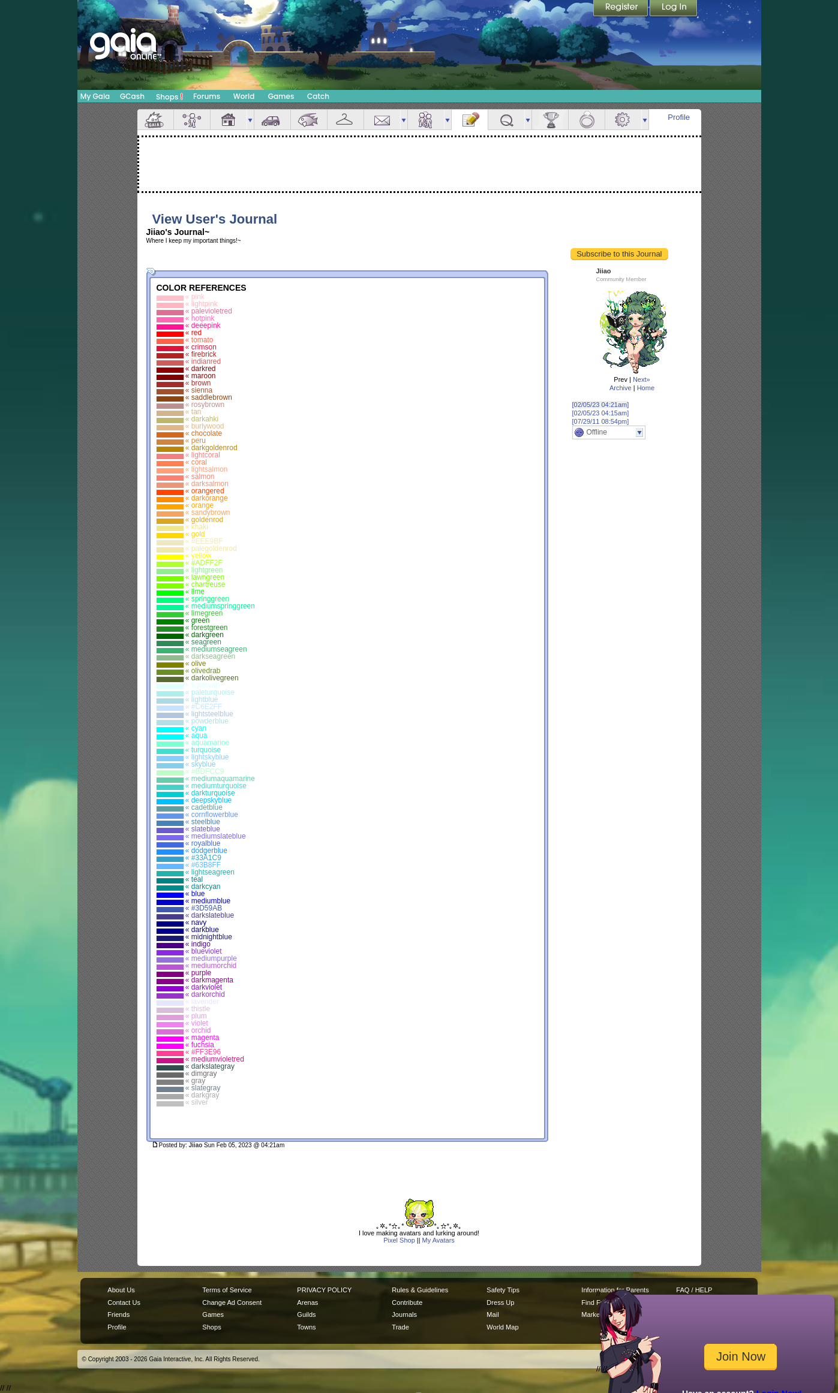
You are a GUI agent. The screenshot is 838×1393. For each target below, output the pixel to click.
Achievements (550, 119)
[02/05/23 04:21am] (600, 404)
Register (621, 9)
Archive (620, 387)
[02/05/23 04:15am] (600, 413)
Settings (623, 119)
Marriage (587, 119)
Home (645, 387)
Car (272, 119)
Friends (426, 119)
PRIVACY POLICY (324, 1290)
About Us (120, 1290)
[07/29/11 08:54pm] (600, 421)
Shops (169, 96)
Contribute (407, 1302)
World (244, 96)
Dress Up (500, 1302)
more (250, 119)
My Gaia (95, 96)
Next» (641, 379)
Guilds (306, 1314)
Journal (470, 119)
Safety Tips (502, 1290)
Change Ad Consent (232, 1302)
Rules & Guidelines (420, 1290)
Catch (318, 96)
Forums (206, 96)
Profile (679, 117)
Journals (404, 1314)
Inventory (346, 119)
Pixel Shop (399, 1240)
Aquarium (309, 119)
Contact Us (123, 1302)
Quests (506, 119)
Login (674, 9)
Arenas (307, 1302)
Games (281, 96)
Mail (382, 119)
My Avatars (438, 1240)
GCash (132, 96)
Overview (155, 119)
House (229, 119)
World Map (502, 1327)
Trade (400, 1327)
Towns (306, 1327)
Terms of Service (226, 1290)
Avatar (192, 119)
